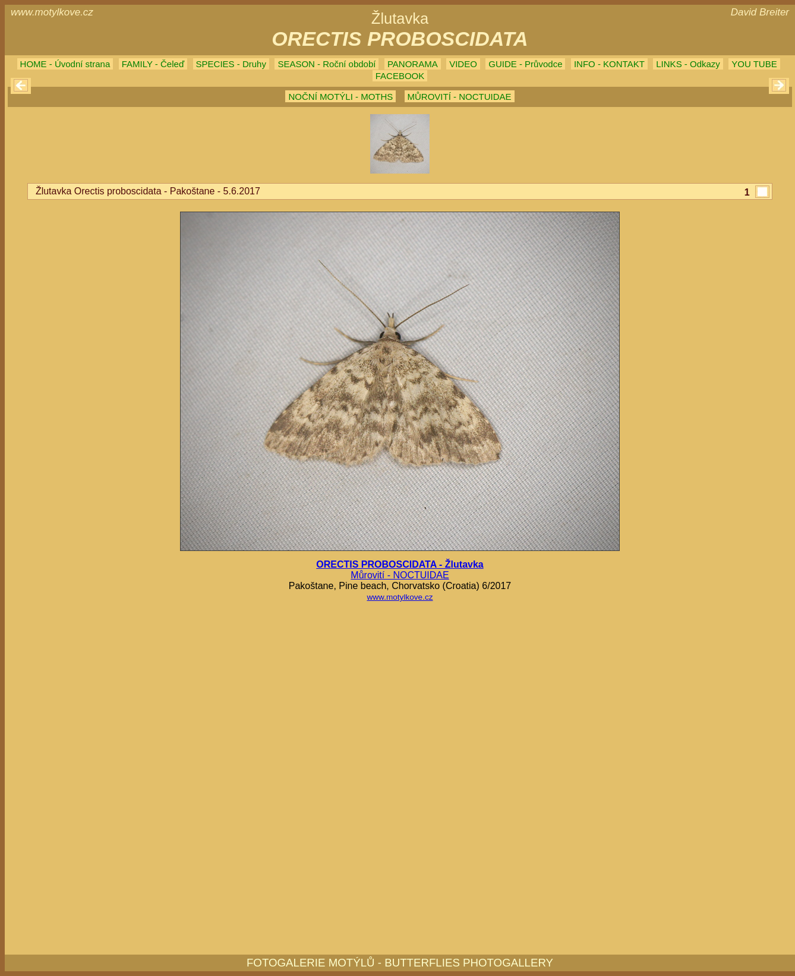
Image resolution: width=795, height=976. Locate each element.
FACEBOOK (400, 76)
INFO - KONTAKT (609, 64)
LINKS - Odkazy (688, 64)
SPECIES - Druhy (231, 64)
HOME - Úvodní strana (65, 64)
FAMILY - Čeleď (153, 64)
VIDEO (463, 64)
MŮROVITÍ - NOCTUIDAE (460, 97)
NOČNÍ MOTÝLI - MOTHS (340, 97)
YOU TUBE (754, 64)
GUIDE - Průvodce (525, 64)
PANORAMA (412, 64)
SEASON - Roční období (326, 64)
